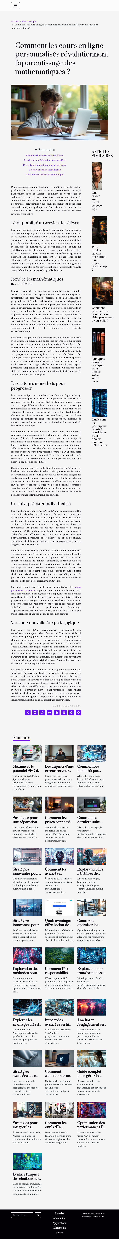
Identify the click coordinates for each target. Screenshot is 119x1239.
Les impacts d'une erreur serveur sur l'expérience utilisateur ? (59, 773)
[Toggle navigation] (15, 5)
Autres (59, 1232)
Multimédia (59, 1227)
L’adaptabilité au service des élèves (44, 155)
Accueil (15, 21)
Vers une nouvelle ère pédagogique (44, 174)
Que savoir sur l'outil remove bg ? (97, 201)
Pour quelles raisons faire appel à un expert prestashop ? (99, 258)
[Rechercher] (22, 1215)
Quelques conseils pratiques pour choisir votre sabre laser (98, 370)
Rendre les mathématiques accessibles (44, 160)
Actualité (59, 1213)
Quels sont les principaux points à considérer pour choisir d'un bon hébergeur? (99, 432)
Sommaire (46, 150)
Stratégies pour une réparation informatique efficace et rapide (27, 824)
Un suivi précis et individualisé (45, 169)
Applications (59, 1223)
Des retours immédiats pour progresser (44, 164)
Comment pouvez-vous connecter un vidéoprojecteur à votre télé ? (102, 314)
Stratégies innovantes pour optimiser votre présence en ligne (27, 927)
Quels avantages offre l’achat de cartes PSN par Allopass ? (58, 927)
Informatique (29, 21)
